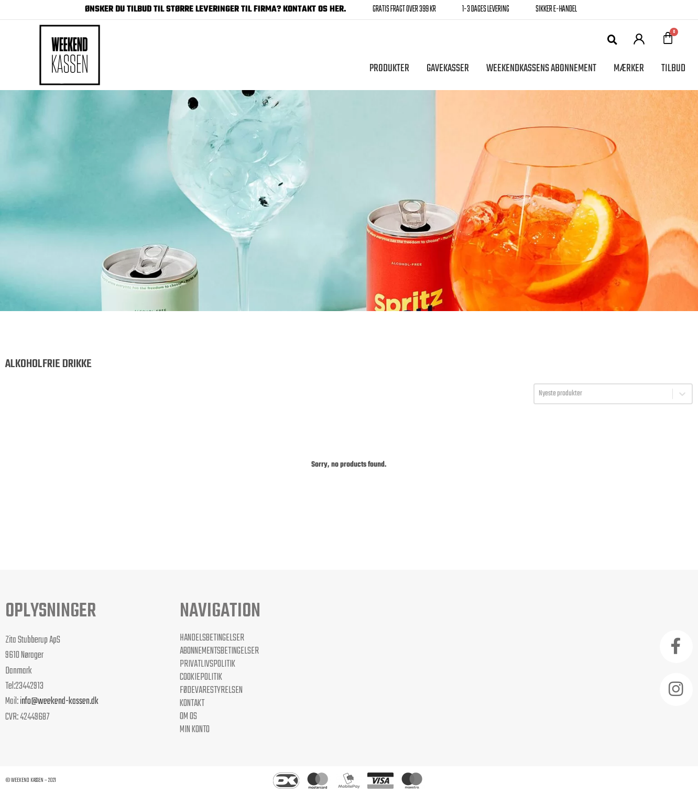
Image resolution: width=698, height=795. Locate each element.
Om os (188, 716)
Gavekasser (448, 68)
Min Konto (195, 729)
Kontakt (192, 703)
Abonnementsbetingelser (219, 651)
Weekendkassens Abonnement (541, 68)
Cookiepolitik (201, 677)
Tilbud (673, 68)
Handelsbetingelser (212, 638)
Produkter (389, 68)
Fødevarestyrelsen (211, 690)
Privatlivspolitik (207, 664)
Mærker (629, 68)
